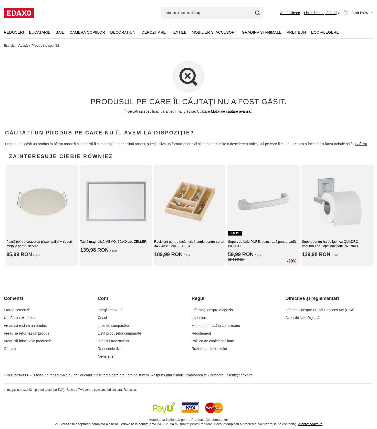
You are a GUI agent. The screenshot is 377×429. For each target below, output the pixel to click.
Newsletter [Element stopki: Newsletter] (106, 356)
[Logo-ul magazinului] (19, 13)
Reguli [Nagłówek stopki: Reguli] (199, 298)
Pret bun (296, 32)
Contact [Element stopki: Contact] (10, 349)
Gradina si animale (261, 32)
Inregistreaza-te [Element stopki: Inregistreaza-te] (110, 310)
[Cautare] (257, 13)
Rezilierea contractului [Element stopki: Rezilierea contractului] (209, 349)
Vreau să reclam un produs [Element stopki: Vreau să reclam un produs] (25, 326)
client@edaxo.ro (240, 375)
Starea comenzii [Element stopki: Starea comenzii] (16, 310)
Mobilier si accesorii (214, 32)
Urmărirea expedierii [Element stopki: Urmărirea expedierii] (20, 318)
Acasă (23, 45)
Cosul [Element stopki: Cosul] (102, 318)
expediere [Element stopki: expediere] (199, 318)
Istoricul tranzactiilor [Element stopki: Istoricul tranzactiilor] (114, 341)
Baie (60, 32)
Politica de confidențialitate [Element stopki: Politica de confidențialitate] (213, 341)
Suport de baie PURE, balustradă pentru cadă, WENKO (262, 244)
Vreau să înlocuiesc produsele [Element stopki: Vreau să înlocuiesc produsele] (28, 341)
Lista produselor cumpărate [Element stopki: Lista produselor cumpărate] (119, 333)
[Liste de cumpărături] (322, 13)
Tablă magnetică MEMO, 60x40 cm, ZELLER (113, 241)
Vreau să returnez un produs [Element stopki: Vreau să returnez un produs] (26, 333)
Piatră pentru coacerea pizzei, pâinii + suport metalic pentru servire (39, 244)
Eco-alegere (325, 32)
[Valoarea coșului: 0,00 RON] (358, 12)
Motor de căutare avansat (231, 111)
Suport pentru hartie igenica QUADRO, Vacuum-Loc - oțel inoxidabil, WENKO (330, 244)
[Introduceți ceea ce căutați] (212, 13)
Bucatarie (39, 32)
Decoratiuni (123, 32)
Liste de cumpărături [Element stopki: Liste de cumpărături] (114, 326)
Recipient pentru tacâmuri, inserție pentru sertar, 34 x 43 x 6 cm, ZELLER (189, 244)
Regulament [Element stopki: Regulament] (201, 333)
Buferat (361, 144)
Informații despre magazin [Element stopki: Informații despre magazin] (212, 310)
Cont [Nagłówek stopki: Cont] (103, 298)
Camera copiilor (87, 32)
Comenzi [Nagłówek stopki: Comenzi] (13, 298)
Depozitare (154, 32)
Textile (178, 32)
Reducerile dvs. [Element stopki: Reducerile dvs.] (110, 349)
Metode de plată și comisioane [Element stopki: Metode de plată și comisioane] (216, 326)
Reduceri (14, 32)
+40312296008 (16, 375)
